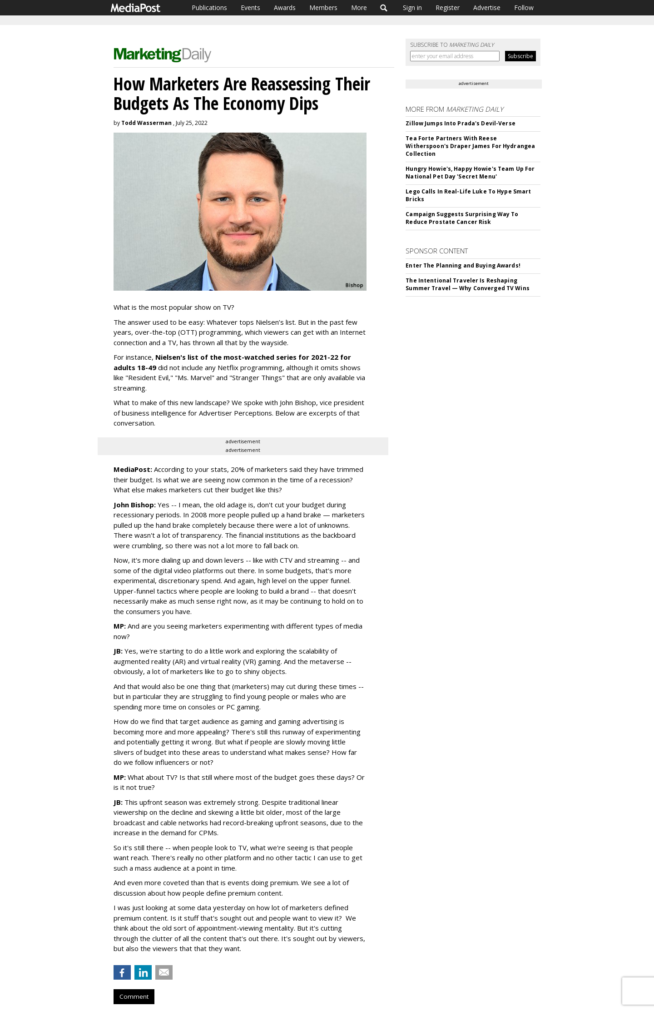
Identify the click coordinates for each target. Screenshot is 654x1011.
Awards (285, 7)
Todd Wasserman (146, 123)
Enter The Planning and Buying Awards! (463, 265)
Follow (524, 7)
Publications (209, 7)
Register (448, 7)
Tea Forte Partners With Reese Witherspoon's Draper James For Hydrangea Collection (470, 146)
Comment (134, 996)
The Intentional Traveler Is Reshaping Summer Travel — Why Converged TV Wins (467, 284)
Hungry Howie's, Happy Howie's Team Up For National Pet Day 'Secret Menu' (470, 172)
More (359, 7)
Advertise (486, 7)
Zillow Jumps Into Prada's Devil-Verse (460, 123)
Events (250, 7)
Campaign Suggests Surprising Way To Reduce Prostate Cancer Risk (462, 218)
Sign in (412, 7)
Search (384, 7)
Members (323, 7)
